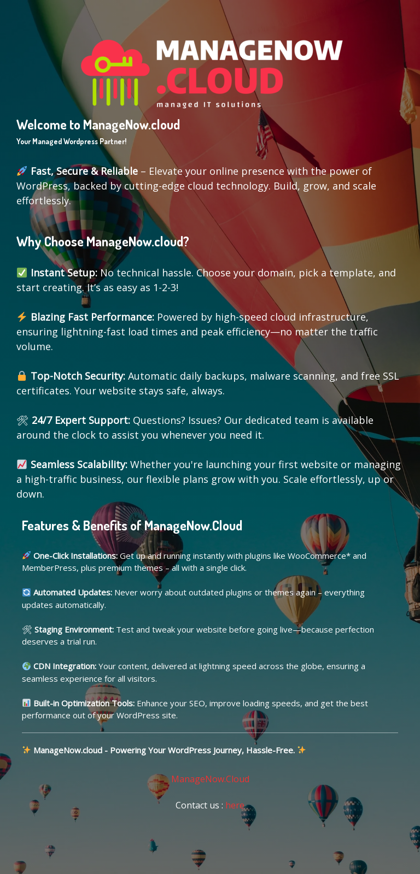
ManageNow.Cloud (210, 779)
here (234, 805)
